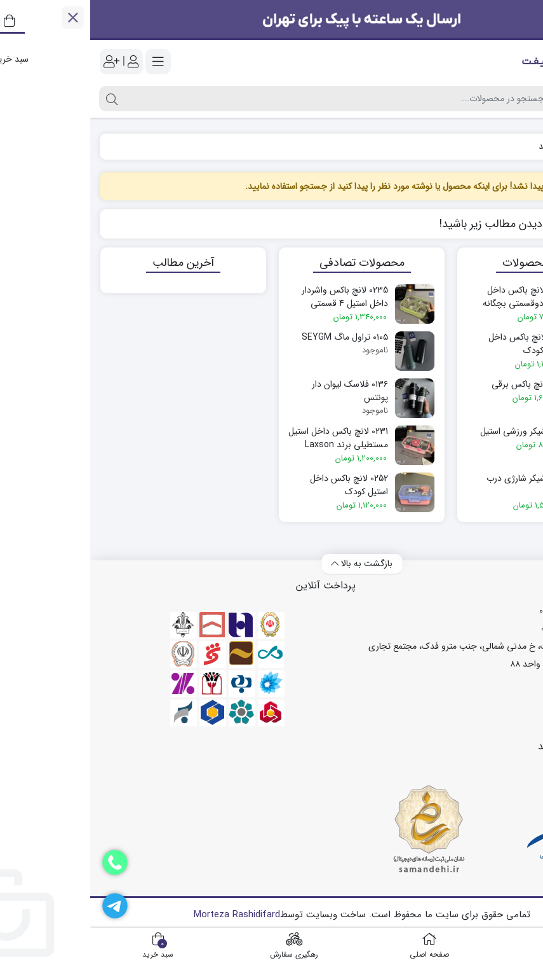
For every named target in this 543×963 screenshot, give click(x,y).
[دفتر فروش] (25, 862)
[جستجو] (244, 98)
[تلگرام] (25, 906)
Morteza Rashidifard (147, 915)
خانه (519, 146)
